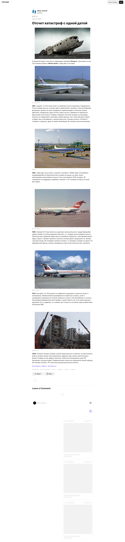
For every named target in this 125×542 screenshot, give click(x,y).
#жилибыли (36, 366)
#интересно (52, 366)
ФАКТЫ (35, 16)
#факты (44, 366)
